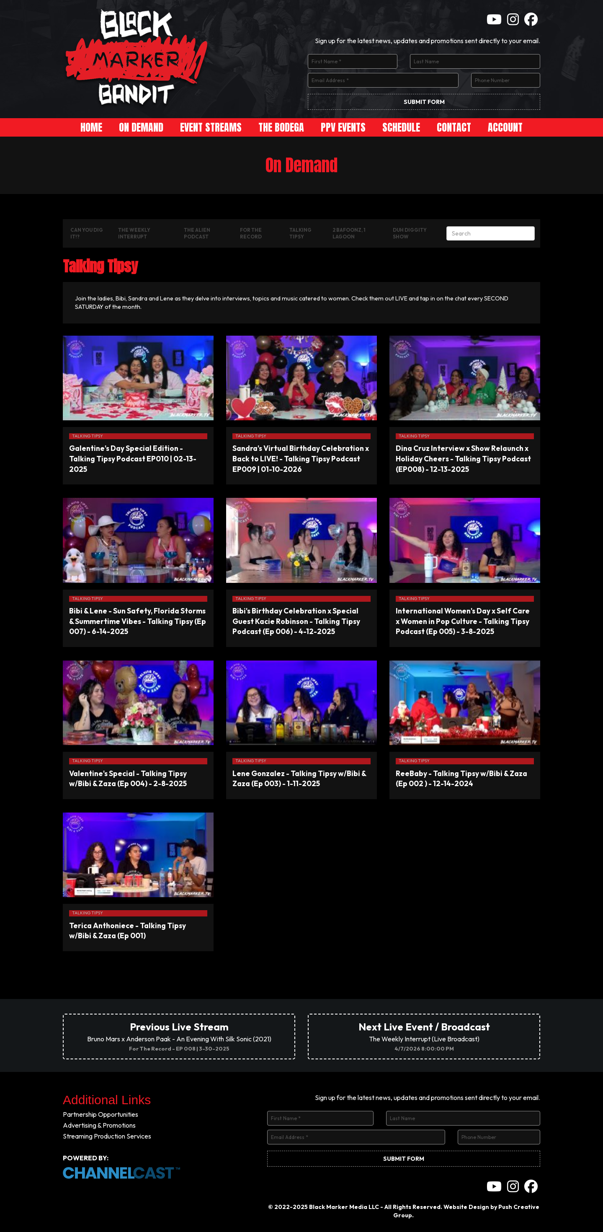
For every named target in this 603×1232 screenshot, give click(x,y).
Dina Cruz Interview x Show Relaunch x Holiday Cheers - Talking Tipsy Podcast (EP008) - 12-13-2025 (463, 458)
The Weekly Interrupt (134, 233)
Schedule (401, 127)
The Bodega (281, 127)
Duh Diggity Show (410, 233)
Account (505, 127)
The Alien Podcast (197, 233)
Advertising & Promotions (99, 1125)
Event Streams (211, 127)
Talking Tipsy (300, 233)
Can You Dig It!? (86, 233)
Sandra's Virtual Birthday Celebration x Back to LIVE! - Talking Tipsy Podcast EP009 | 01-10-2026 (300, 458)
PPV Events (343, 127)
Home (91, 127)
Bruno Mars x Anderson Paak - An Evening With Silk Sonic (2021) (179, 1036)
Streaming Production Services (107, 1136)
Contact (454, 127)
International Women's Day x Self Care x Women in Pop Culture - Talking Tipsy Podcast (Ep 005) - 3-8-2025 (463, 621)
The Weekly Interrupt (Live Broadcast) (424, 1036)
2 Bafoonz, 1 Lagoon (349, 233)
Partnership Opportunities (100, 1114)
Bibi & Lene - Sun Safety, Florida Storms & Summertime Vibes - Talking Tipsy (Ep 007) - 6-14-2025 (137, 621)
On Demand (141, 127)
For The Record (251, 233)
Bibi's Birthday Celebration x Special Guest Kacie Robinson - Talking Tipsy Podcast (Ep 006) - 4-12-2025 (296, 621)
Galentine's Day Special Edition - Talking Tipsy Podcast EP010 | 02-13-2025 (132, 458)
